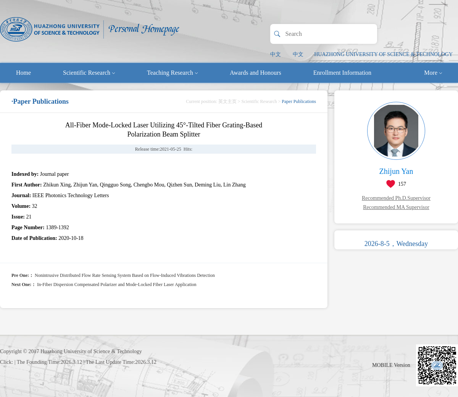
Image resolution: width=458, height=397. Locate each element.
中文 (275, 54)
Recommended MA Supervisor (396, 207)
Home (23, 72)
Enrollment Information (342, 72)
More (433, 72)
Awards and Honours (255, 72)
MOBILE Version (391, 365)
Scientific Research (89, 72)
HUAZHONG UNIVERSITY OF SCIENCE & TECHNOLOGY (383, 54)
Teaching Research (172, 72)
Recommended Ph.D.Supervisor (396, 198)
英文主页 (227, 101)
